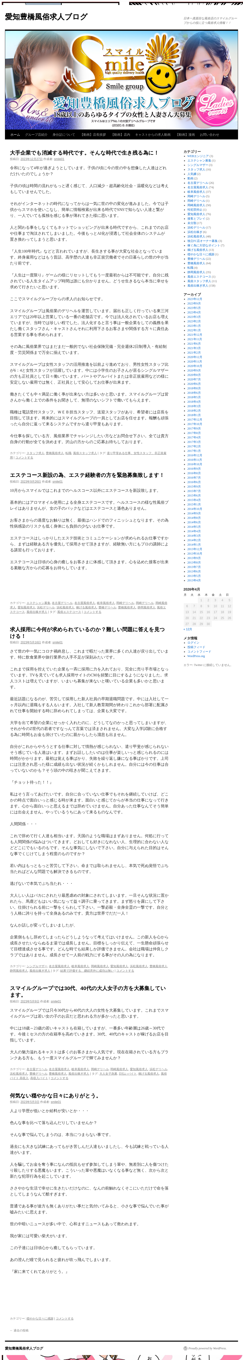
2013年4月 (194, 580)
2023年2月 (194, 321)
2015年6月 (194, 495)
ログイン (193, 642)
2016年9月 (194, 468)
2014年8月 (194, 518)
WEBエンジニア (198, 156)
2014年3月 (194, 535)
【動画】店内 (120, 134)
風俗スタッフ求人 (85, 453)
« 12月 (187, 629)
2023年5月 (194, 308)
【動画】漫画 (185, 134)
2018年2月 (194, 410)
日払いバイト (128, 1073)
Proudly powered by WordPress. (207, 1348)
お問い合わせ (209, 134)
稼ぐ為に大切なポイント (203, 245)
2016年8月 (194, 473)
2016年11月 (194, 460)
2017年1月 (194, 451)
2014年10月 (194, 509)
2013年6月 (194, 571)
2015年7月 (194, 491)
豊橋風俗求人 (55, 453)
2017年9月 (194, 428)
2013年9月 (194, 558)
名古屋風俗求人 (84, 603)
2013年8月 (194, 562)
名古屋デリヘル (62, 603)
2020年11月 (194, 361)
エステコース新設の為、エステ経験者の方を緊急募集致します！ (87, 475)
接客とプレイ (196, 218)
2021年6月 (194, 343)
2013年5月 (194, 576)
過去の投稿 (19, 1330)
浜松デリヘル (46, 607)
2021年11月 (194, 339)
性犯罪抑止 (194, 209)
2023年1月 (194, 326)
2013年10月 (194, 553)
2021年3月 (194, 348)
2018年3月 (194, 406)
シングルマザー (37, 966)
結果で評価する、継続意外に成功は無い (87, 970)
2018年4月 (194, 401)
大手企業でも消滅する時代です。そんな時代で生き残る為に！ (84, 153)
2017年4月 (194, 437)
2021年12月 (194, 334)
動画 (190, 178)
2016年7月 (194, 477)
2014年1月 (194, 544)
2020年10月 (194, 366)
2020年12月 (194, 357)
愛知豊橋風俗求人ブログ (46, 17)
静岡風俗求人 (146, 607)
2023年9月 (194, 303)
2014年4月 (194, 531)
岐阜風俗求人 (106, 603)
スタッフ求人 (35, 453)
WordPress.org (196, 656)
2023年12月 (194, 299)
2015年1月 (194, 504)
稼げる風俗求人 (86, 607)
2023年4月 (194, 312)
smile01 (59, 159)
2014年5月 (194, 527)
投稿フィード (196, 647)
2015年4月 (194, 500)
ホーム (15, 134)
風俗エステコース (69, 612)
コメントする (24, 457)
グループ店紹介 (36, 134)
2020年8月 (194, 375)
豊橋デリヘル (107, 607)
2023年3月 (194, 317)
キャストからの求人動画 (153, 134)
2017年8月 (194, 433)
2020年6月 (194, 384)
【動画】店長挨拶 (93, 134)
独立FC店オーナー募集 (202, 241)
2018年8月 (194, 388)
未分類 (191, 223)
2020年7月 (194, 379)
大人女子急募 (108, 1073)
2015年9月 (194, 486)
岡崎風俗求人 (100, 966)
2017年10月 (194, 424)
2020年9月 (194, 370)
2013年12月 (194, 549)
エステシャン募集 (38, 603)
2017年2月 (194, 446)
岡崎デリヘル (125, 603)
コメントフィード (199, 651)
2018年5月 (194, 397)
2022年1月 (194, 330)
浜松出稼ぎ (194, 232)
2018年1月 (194, 415)
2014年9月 (194, 513)
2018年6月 (194, 393)
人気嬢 (191, 174)
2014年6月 (194, 522)
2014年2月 (194, 540)
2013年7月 (194, 567)
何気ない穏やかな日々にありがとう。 (55, 1095)
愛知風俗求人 (26, 607)
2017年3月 (194, 442)
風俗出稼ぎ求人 (37, 612)
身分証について (64, 134)
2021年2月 (194, 352)
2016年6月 (194, 482)
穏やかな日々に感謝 (40, 1318)
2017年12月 (194, 419)
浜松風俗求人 (65, 607)
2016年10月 (194, 464)
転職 (68, 453)
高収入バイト (39, 1078)
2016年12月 (194, 455)
